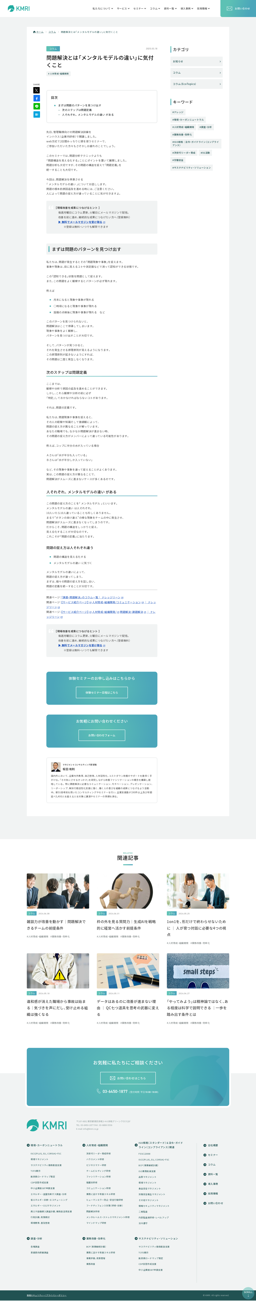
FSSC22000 (144, 1154)
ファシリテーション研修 (98, 1177)
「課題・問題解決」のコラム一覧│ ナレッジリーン (90, 598)
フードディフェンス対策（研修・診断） (104, 1206)
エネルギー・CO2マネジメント (46, 1206)
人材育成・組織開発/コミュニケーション (116, 602)
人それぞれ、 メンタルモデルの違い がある (88, 115)
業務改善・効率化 (183, 134)
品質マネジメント (147, 1177)
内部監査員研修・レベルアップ (154, 1217)
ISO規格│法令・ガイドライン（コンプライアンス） (195, 143)
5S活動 (206, 152)
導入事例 (212, 1184)
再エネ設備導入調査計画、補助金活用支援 (51, 1211)
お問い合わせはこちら (131, 1078)
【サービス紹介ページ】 (75, 602)
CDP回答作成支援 (39, 1182)
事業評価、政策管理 (95, 1258)
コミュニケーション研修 (98, 1188)
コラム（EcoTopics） (184, 84)
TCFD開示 (36, 1171)
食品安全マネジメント (150, 1188)
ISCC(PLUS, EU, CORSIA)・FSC (46, 1153)
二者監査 (143, 1212)
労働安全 (179, 160)
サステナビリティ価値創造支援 (46, 1165)
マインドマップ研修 (96, 1223)
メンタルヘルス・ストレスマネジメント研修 (108, 1217)
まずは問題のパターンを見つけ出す (79, 106)
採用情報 (212, 1194)
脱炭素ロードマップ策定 (43, 1177)
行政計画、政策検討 (40, 1217)
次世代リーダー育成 (184, 152)
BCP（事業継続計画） (149, 1165)
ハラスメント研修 (95, 1159)
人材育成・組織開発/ (104, 612)
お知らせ (178, 61)
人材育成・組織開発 (184, 127)
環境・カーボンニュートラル (189, 119)
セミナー (212, 1155)
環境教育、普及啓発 (40, 1223)
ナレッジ (179, 112)
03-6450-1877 (115, 1092)
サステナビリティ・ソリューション (192, 167)
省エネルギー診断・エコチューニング (49, 1200)
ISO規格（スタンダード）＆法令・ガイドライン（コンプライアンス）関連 (161, 1145)
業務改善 (90, 1264)
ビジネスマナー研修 (96, 1165)
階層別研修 (91, 1182)
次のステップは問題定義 (77, 110)
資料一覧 (212, 1174)
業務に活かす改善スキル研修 (100, 1194)
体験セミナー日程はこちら (102, 692)
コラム (52, 32)
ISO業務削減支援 (147, 1171)
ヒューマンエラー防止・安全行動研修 (104, 1200)
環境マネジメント (39, 1159)
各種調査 (35, 1247)
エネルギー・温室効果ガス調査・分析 (48, 1194)
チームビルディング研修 (98, 1171)
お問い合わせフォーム (102, 735)
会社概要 (212, 1145)
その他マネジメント (149, 1200)
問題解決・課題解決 (131, 612)
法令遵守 (143, 1223)
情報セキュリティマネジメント (154, 1206)
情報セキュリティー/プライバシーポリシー (47, 1295)
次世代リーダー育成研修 (98, 1153)
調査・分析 (206, 127)
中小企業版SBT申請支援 (43, 1188)
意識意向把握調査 (39, 1253)
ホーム (40, 32)
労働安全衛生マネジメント (152, 1194)
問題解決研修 (93, 1211)
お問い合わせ (238, 8)
